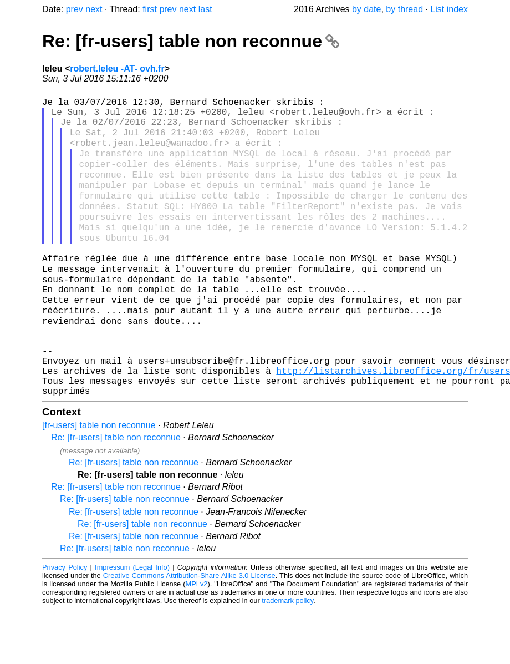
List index (449, 9)
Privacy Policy (64, 622)
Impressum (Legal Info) (132, 622)
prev (74, 9)
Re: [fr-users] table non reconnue (190, 41)
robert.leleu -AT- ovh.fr (117, 68)
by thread (404, 9)
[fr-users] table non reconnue (99, 480)
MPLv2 (197, 639)
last (205, 9)
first (149, 9)
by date (366, 9)
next (93, 9)
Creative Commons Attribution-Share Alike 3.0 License (189, 630)
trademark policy (287, 655)
